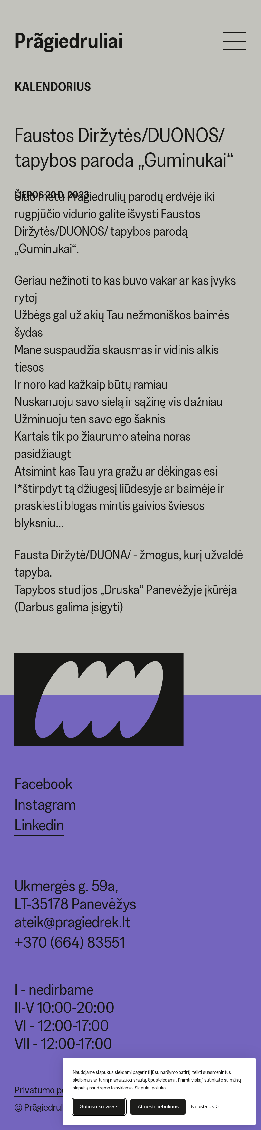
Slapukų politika (150, 1087)
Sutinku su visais (99, 1106)
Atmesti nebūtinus (158, 1106)
